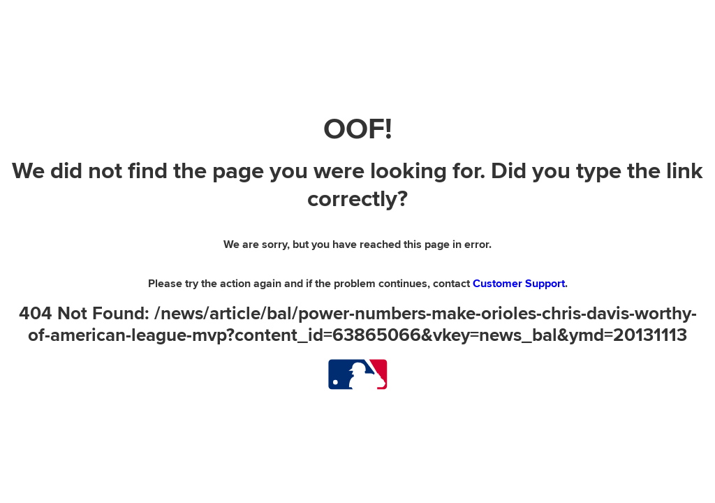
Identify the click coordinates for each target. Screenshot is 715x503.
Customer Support (519, 284)
